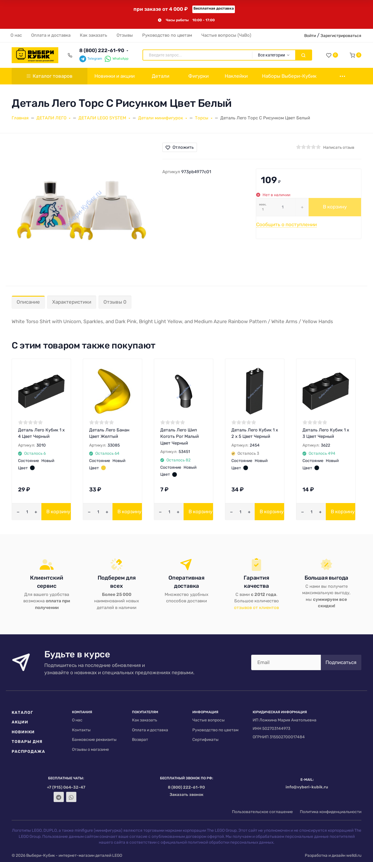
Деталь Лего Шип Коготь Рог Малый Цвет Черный (179, 436)
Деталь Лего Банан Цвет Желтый (109, 433)
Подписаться (341, 662)
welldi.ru (353, 855)
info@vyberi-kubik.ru (307, 787)
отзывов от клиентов (256, 607)
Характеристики (71, 302)
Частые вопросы (208, 720)
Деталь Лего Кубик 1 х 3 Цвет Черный (325, 433)
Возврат (140, 739)
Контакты (81, 730)
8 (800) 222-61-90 (101, 50)
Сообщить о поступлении (286, 224)
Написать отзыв (338, 147)
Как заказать (144, 720)
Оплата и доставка (150, 730)
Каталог (22, 712)
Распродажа (28, 751)
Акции (20, 722)
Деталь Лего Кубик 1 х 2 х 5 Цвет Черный (254, 433)
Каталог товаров (50, 76)
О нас (77, 720)
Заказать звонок (186, 794)
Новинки (23, 732)
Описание (28, 302)
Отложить (180, 147)
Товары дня (27, 741)
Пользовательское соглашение (262, 811)
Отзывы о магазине (90, 749)
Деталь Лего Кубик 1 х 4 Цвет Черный (41, 433)
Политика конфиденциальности (330, 811)
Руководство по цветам (215, 730)
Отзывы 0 (114, 302)
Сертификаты (205, 739)
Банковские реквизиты (94, 739)
